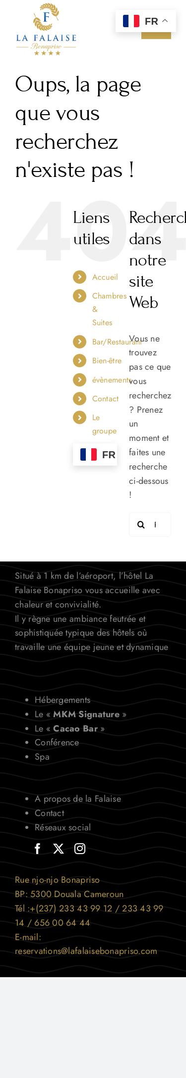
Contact (105, 398)
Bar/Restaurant (117, 341)
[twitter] (58, 848)
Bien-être (107, 360)
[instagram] (79, 848)
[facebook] (37, 848)
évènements (112, 380)
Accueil (105, 277)
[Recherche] (141, 524)
